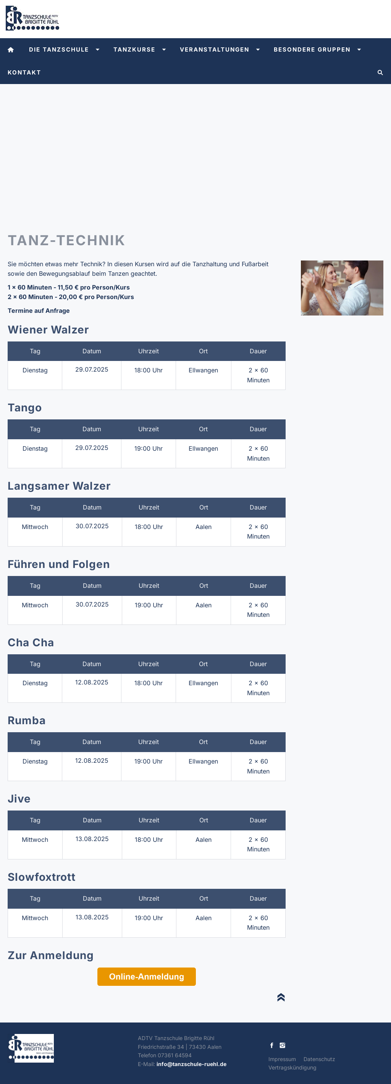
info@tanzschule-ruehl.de (191, 1064)
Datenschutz (319, 1059)
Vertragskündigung (292, 1067)
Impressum (282, 1059)
